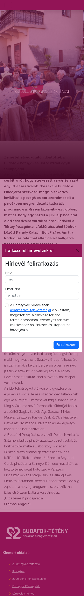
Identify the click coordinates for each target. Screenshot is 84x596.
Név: (8, 273)
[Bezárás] (77, 250)
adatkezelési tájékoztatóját (30, 310)
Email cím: (13, 289)
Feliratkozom (66, 345)
